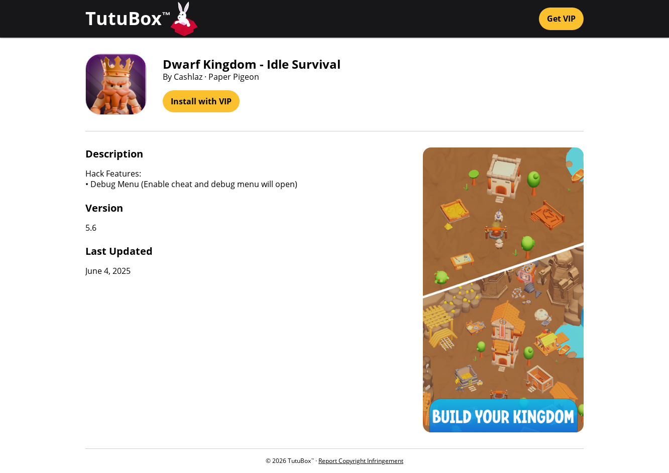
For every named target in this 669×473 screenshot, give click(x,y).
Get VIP (561, 18)
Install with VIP (201, 101)
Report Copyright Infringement (360, 460)
